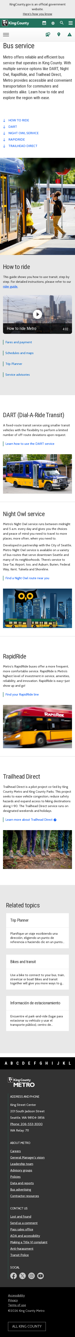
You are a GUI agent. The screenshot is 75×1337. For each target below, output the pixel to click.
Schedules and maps (19, 353)
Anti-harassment (21, 1248)
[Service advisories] (69, 35)
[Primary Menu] (70, 22)
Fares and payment (18, 342)
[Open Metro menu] (7, 35)
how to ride (18, 120)
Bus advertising (20, 1189)
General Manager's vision (27, 1157)
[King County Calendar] (44, 22)
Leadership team (21, 1164)
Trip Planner (13, 364)
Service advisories (17, 375)
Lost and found (20, 1216)
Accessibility (16, 1295)
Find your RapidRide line (22, 694)
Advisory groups (21, 1170)
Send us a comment (24, 1223)
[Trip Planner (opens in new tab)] (58, 35)
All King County (27, 1326)
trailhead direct (22, 146)
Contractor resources (24, 1196)
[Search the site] (61, 22)
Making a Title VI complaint (28, 1242)
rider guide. (10, 286)
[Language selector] (53, 22)
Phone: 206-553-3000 (26, 1124)
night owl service (23, 133)
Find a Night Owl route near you (27, 578)
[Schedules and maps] (48, 35)
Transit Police (19, 1255)
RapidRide (16, 139)
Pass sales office (21, 1229)
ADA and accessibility (25, 1236)
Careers (15, 1151)
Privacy (13, 1300)
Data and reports (22, 1183)
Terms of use (17, 1305)
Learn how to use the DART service (29, 444)
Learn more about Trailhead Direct (29, 820)
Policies (15, 1177)
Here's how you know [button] (37, 14)
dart (12, 127)
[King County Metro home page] (23, 1082)
